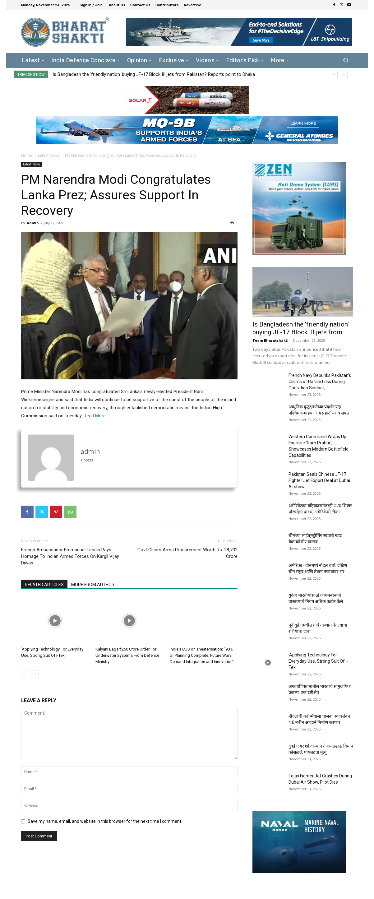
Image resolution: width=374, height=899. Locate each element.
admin (33, 222)
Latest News (48, 155)
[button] (346, 60)
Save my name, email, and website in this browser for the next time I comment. (105, 821)
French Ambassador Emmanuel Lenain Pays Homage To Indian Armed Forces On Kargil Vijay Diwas (70, 556)
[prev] (334, 74)
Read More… (96, 416)
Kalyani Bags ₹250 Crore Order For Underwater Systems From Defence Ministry (127, 655)
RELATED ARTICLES (44, 584)
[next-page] (35, 674)
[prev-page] (25, 674)
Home (26, 155)
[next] (344, 74)
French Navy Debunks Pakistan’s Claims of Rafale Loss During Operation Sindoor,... (320, 381)
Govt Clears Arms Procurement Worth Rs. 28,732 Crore (187, 553)
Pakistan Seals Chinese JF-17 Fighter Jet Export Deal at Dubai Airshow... (319, 480)
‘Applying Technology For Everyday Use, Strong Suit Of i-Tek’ (318, 661)
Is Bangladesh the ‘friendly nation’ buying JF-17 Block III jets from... (300, 328)
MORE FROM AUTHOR (92, 584)
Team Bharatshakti (270, 340)
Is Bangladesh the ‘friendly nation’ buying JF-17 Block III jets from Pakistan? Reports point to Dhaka (154, 74)
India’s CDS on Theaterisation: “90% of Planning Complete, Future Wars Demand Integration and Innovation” (202, 655)
